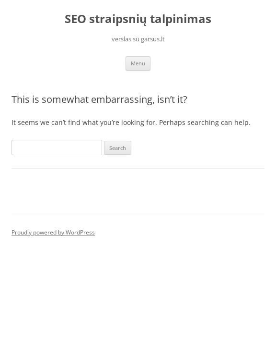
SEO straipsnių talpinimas (138, 19)
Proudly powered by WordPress (53, 232)
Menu (138, 63)
